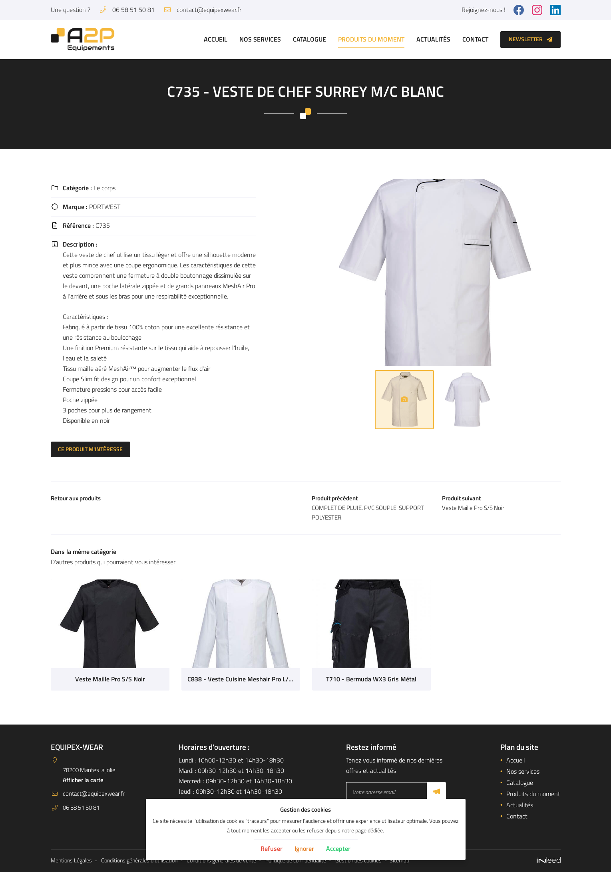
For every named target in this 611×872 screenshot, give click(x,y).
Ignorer (304, 848)
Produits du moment (371, 39)
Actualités (433, 39)
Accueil (215, 39)
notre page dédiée (362, 830)
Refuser (272, 848)
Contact (475, 39)
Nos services (260, 39)
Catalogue (309, 39)
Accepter (338, 848)
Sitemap (399, 860)
